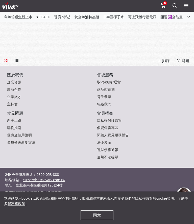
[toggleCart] (163, 5)
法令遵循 (104, 142)
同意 (97, 215)
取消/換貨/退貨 (109, 82)
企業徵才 (14, 96)
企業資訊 (14, 82)
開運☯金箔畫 (171, 16)
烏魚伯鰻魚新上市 (18, 16)
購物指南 (14, 127)
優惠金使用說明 (19, 135)
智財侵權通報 (107, 149)
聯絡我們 (104, 104)
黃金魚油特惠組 (87, 16)
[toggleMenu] (186, 5)
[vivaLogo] (11, 6)
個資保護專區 (107, 127)
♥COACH (43, 16)
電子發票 (104, 96)
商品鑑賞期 (106, 89)
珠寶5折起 (62, 16)
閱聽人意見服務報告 (113, 135)
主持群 (12, 104)
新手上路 (14, 120)
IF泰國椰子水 (113, 16)
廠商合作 (14, 89)
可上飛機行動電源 (142, 16)
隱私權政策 (16, 203)
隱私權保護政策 (109, 120)
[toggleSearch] (174, 5)
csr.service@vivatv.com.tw (44, 179)
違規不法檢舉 (107, 157)
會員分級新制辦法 (21, 142)
